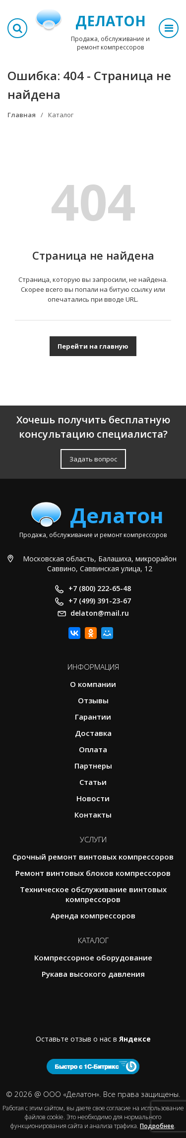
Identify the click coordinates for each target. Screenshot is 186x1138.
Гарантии (93, 717)
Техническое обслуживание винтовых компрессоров (93, 894)
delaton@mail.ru (99, 613)
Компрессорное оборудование (93, 957)
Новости (93, 798)
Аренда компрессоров (93, 915)
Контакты (93, 814)
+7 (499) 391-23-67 (99, 600)
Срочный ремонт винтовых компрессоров (93, 857)
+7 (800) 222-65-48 (99, 588)
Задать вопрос (93, 459)
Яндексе (135, 1039)
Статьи (93, 782)
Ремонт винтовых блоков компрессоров (93, 873)
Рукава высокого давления (93, 974)
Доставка (93, 733)
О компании (93, 684)
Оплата (93, 749)
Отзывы (93, 700)
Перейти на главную (93, 346)
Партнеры (93, 766)
